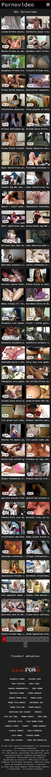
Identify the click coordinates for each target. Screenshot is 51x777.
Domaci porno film (18, 698)
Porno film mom (17, 707)
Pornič (25, 726)
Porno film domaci (16, 702)
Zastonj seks (35, 679)
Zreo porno (37, 688)
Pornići (38, 712)
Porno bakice (35, 707)
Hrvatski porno (17, 693)
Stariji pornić (16, 731)
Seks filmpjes (18, 684)
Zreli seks (34, 684)
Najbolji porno (17, 679)
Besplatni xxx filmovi (20, 712)
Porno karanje (34, 693)
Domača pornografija (18, 688)
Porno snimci (27, 717)
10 (41, 639)
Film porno (17, 735)
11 (46, 639)
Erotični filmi (15, 721)
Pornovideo (15, 769)
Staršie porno (32, 735)
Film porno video (35, 721)
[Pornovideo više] (48, 4)
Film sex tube (10, 717)
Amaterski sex (36, 702)
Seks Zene (42, 717)
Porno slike (36, 698)
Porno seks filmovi (13, 740)
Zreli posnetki (35, 731)
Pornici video (11, 726)
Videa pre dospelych (37, 740)
